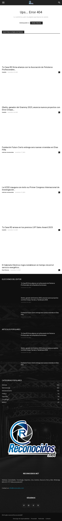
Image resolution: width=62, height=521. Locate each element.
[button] (3, 2)
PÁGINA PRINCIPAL (36, 23)
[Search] (59, 2)
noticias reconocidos (8, 152)
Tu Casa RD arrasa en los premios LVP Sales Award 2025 (27, 227)
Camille (4, 72)
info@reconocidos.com (16, 488)
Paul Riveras (5, 270)
